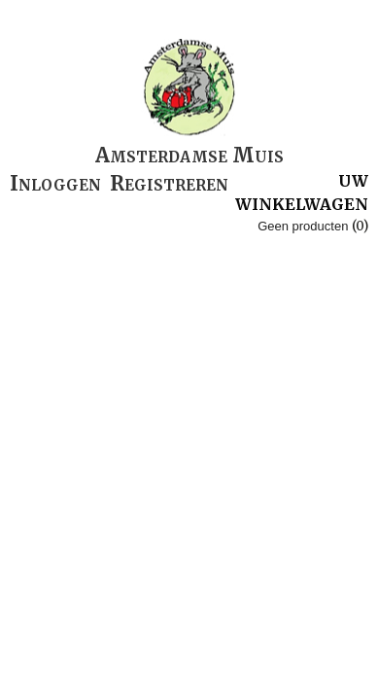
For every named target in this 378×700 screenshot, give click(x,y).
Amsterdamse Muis (189, 155)
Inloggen (55, 183)
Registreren (169, 183)
